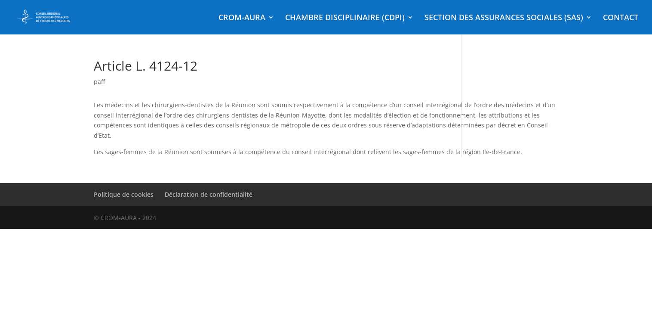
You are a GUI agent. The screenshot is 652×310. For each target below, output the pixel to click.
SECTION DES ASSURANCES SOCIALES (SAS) (503, 18)
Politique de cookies (124, 194)
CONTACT (620, 18)
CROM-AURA (241, 18)
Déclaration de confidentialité (208, 194)
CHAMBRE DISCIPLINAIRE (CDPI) (345, 18)
